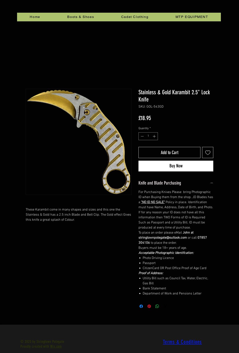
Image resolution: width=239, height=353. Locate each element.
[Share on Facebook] (141, 306)
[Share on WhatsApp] (157, 306)
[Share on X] (165, 306)
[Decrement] (141, 136)
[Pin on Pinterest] (149, 306)
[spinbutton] (148, 136)
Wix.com (56, 346)
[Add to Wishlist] (207, 152)
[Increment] (154, 136)
